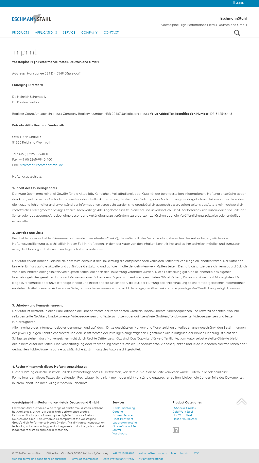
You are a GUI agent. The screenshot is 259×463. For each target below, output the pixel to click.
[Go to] (176, 430)
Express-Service (123, 415)
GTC (196, 453)
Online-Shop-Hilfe (124, 426)
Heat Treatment (123, 419)
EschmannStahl (233, 18)
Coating (118, 411)
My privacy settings (151, 459)
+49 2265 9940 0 (123, 453)
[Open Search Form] (236, 32)
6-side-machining (124, 408)
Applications (46, 32)
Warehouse (120, 433)
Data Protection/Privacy (118, 459)
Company (89, 32)
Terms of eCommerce (84, 459)
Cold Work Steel (183, 411)
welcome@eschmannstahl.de (41, 165)
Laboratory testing (125, 422)
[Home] (40, 19)
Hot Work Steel (182, 415)
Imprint (185, 453)
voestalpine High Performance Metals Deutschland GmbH (204, 25)
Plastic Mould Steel (185, 419)
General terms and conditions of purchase (39, 459)
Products (20, 32)
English (238, 3)
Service (69, 32)
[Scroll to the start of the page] (242, 401)
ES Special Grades (184, 408)
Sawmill (117, 430)
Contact (111, 32)
